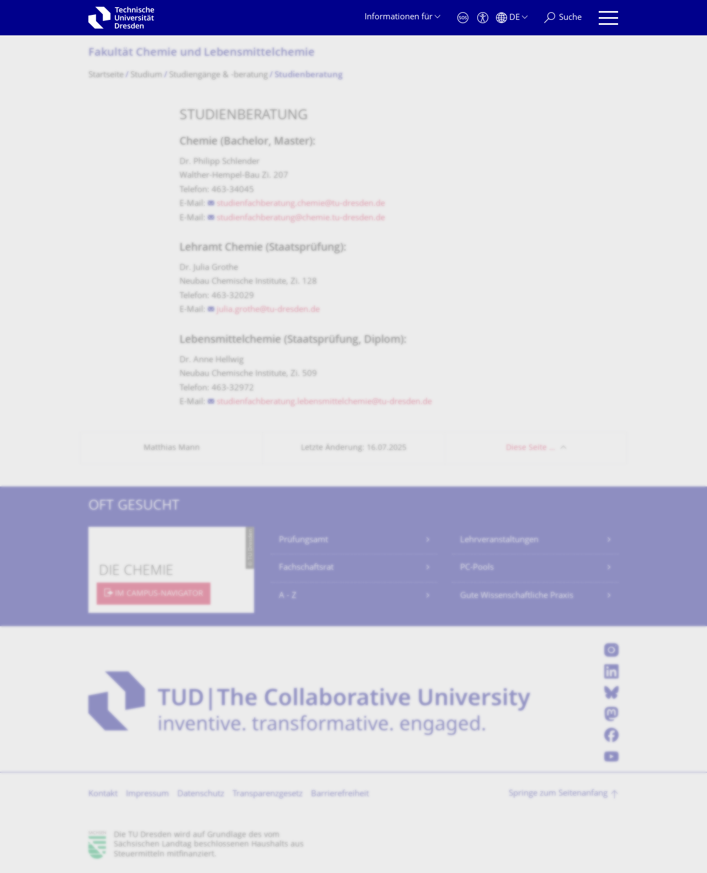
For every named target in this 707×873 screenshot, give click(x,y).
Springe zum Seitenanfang (558, 794)
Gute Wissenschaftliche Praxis (516, 596)
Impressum (147, 794)
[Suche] (563, 18)
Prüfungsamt (303, 540)
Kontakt (103, 794)
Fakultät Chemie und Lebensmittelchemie (201, 53)
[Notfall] (463, 18)
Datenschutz (200, 794)
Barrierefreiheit (340, 794)
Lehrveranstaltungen (499, 540)
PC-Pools (477, 568)
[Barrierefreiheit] (483, 18)
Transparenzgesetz (268, 794)
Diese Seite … (530, 448)
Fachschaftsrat (306, 568)
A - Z (288, 596)
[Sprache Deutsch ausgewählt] (511, 18)
